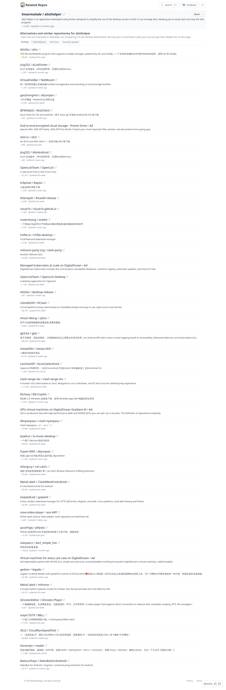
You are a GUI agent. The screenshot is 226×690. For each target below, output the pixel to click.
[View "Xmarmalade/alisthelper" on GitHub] (64, 14)
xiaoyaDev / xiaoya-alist (35, 348)
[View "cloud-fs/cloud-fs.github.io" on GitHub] (58, 209)
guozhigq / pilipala (32, 527)
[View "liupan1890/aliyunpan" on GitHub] (52, 451)
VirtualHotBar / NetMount (37, 80)
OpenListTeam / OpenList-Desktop (43, 277)
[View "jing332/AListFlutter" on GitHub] (49, 64)
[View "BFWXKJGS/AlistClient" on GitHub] (51, 110)
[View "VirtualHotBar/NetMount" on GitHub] (56, 80)
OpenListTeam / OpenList (37, 167)
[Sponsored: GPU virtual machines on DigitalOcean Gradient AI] (113, 411)
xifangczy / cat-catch (33, 466)
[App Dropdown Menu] (202, 5)
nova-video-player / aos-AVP (38, 512)
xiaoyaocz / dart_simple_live (38, 543)
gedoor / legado (31, 569)
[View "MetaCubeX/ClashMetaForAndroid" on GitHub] (68, 482)
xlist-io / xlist (28, 137)
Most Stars (54, 42)
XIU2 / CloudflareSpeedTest (38, 630)
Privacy (190, 680)
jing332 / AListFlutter (34, 65)
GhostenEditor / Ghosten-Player (41, 600)
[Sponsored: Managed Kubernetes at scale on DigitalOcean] (113, 267)
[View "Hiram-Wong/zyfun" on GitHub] (48, 318)
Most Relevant (38, 42)
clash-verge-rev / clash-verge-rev (41, 379)
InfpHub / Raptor (31, 183)
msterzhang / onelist (34, 220)
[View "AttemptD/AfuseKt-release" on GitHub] (58, 198)
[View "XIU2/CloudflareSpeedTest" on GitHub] (58, 630)
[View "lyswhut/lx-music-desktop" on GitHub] (57, 436)
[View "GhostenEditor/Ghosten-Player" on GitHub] (64, 600)
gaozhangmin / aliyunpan (37, 95)
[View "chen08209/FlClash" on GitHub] (48, 303)
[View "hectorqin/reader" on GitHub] (46, 645)
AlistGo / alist (28, 49)
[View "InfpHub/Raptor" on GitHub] (44, 182)
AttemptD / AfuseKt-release (38, 198)
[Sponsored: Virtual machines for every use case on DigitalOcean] (113, 559)
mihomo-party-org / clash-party (41, 250)
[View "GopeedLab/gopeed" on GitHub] (50, 497)
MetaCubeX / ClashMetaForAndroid (43, 482)
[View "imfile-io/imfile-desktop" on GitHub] (54, 235)
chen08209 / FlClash (33, 303)
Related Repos (36, 5)
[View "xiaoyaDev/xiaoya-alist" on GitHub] (53, 348)
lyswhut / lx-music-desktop (38, 436)
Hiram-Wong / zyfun (33, 318)
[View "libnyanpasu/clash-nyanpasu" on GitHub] (61, 421)
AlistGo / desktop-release (36, 292)
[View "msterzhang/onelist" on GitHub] (49, 219)
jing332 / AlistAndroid (34, 152)
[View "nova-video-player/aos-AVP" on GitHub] (59, 512)
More (199, 14)
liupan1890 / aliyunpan (35, 451)
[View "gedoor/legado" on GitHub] (43, 569)
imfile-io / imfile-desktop (36, 235)
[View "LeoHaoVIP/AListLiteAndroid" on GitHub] (61, 364)
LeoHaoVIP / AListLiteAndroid (39, 364)
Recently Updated (71, 42)
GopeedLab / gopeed (34, 497)
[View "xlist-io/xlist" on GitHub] (38, 137)
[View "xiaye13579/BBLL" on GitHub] (46, 615)
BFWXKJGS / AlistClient (35, 110)
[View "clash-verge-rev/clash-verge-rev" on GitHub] (65, 379)
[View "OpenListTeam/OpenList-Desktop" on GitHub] (67, 277)
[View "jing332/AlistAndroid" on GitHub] (50, 152)
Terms (199, 680)
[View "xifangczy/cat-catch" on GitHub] (49, 466)
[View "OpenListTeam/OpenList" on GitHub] (55, 167)
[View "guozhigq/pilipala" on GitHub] (46, 527)
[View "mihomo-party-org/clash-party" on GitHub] (63, 250)
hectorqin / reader (32, 645)
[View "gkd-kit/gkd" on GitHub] (38, 333)
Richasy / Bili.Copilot (33, 394)
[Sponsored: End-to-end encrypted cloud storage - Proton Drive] (113, 127)
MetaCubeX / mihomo (34, 585)
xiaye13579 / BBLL (32, 615)
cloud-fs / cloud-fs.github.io (38, 209)
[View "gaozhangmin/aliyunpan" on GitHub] (56, 95)
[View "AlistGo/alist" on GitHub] (39, 49)
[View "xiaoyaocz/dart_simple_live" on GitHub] (58, 542)
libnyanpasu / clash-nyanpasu (39, 421)
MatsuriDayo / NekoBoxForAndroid (43, 661)
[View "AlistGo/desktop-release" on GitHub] (55, 292)
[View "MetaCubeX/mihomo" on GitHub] (51, 584)
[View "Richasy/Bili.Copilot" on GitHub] (48, 394)
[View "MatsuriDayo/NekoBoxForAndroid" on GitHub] (68, 661)
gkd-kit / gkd (28, 333)
